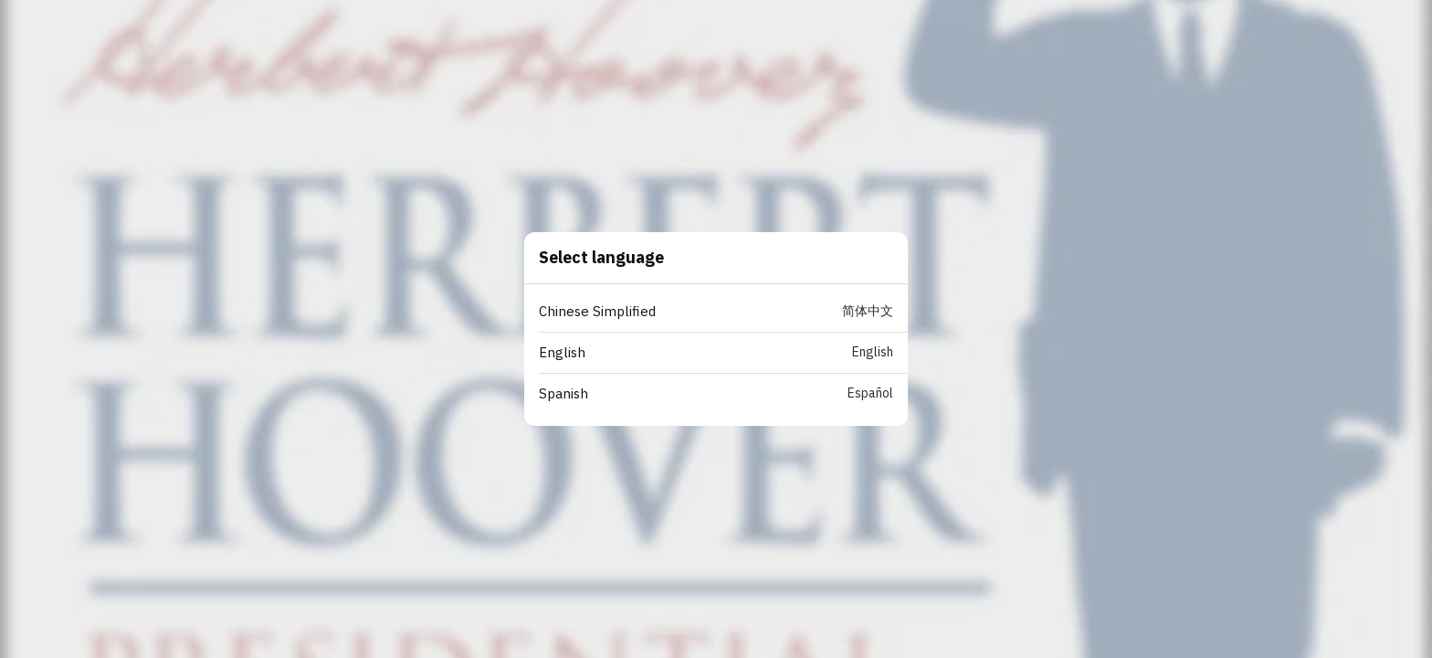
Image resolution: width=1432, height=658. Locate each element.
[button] (723, 312)
